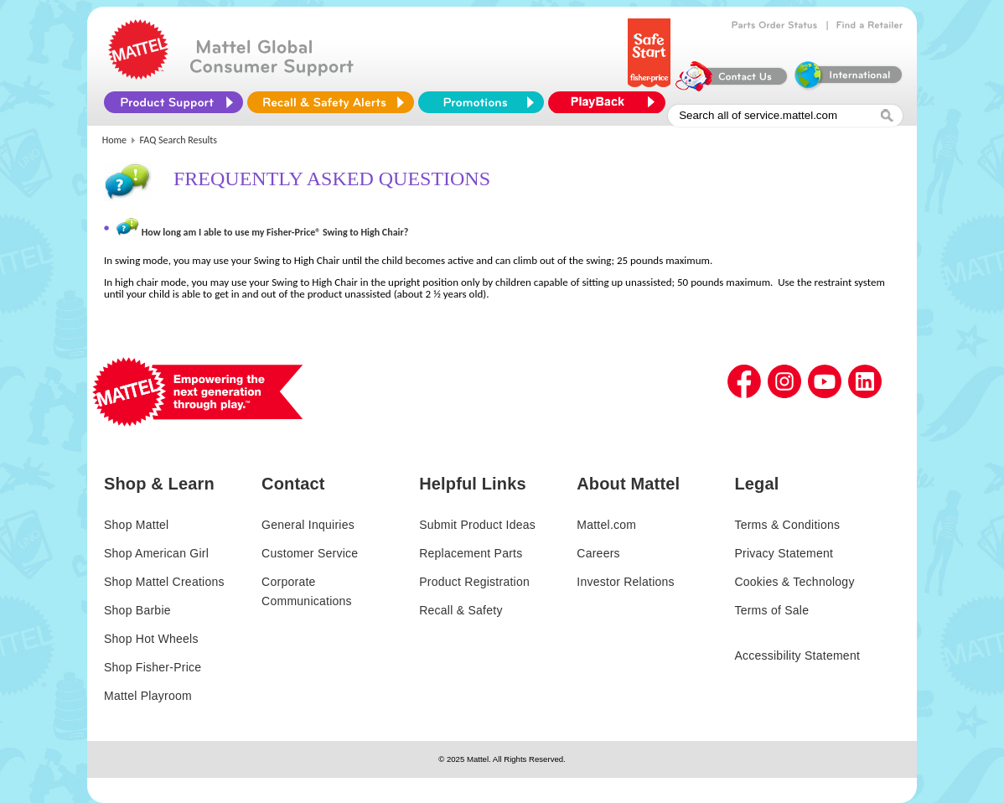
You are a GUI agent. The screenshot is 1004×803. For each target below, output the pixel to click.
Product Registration (474, 581)
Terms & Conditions (787, 524)
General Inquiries (308, 524)
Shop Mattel (136, 524)
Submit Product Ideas (477, 524)
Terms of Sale (771, 610)
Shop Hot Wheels (151, 638)
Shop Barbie (137, 610)
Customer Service (309, 553)
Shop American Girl (156, 553)
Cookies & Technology (794, 581)
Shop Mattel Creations (164, 581)
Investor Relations (626, 581)
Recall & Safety (460, 610)
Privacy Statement (783, 553)
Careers (598, 553)
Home (114, 140)
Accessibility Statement (797, 655)
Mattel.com (606, 524)
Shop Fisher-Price (152, 667)
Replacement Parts (470, 553)
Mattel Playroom (148, 695)
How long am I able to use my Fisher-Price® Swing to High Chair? (275, 232)
